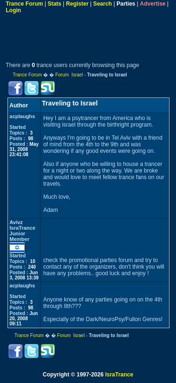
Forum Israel (69, 74)
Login (13, 10)
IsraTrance (119, 374)
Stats (54, 3)
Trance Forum (24, 3)
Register (77, 3)
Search (102, 3)
